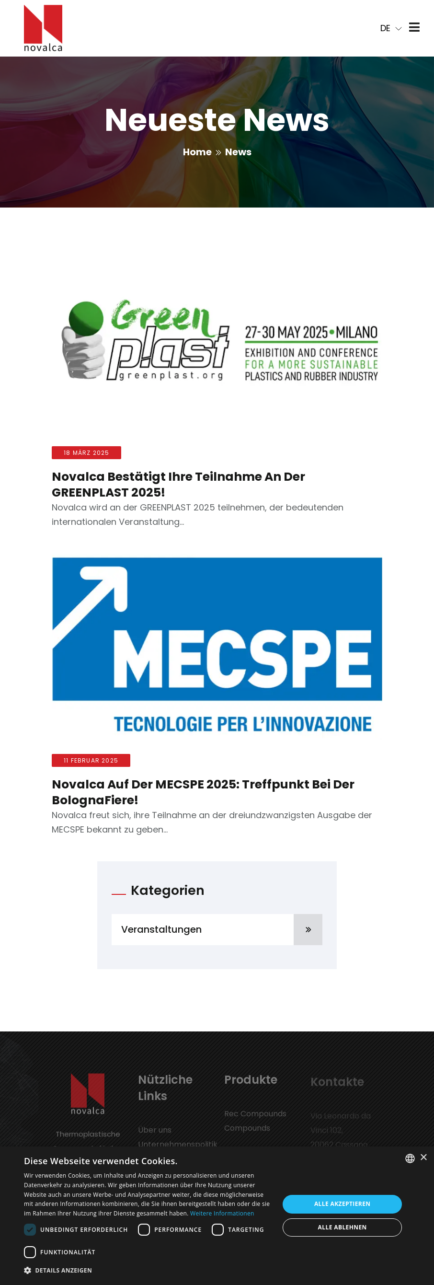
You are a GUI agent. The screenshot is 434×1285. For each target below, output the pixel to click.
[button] (148, 1270)
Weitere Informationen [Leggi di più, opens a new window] (222, 1213)
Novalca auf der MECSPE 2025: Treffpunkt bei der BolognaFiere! (203, 792)
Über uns (154, 1134)
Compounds (247, 1132)
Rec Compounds (255, 1117)
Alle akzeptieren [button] (342, 1204)
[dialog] (217, 1215)
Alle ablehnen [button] (342, 1227)
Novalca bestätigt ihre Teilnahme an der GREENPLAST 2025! (178, 484)
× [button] (423, 1157)
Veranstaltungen (221, 929)
